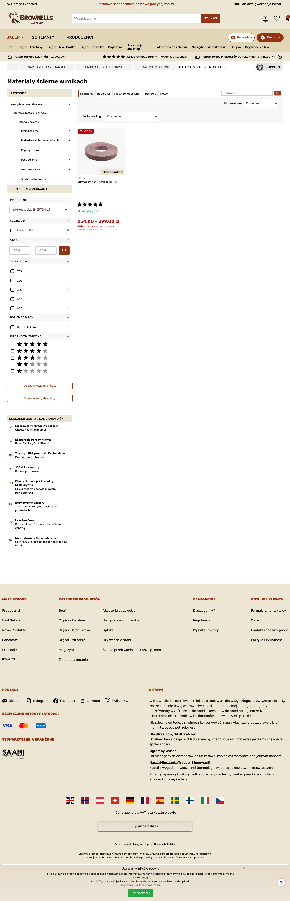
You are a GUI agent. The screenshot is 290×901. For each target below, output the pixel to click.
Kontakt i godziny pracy (269, 630)
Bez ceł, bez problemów (30, 457)
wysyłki (170, 813)
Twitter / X (116, 700)
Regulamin (201, 620)
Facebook (64, 700)
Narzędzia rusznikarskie (209, 47)
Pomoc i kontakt (21, 4)
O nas (255, 620)
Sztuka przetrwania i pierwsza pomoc (132, 650)
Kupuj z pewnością (27, 471)
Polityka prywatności (147, 885)
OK (64, 250)
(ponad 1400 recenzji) (157, 56)
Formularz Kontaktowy (268, 611)
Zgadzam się (140, 893)
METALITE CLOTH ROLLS (97, 182)
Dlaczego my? (204, 611)
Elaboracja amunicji (134, 47)
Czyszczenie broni (258, 47)
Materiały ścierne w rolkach (90, 229)
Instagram (37, 700)
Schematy (43, 37)
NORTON (82, 177)
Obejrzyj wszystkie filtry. (40, 386)
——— (277, 47)
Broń (9, 47)
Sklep (13, 37)
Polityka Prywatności (267, 640)
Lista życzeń (277, 18)
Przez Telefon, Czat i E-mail (32, 443)
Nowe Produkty (14, 630)
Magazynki (115, 47)
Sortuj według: (92, 116)
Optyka (236, 47)
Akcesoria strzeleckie (172, 47)
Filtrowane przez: (233, 103)
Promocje (273, 37)
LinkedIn (90, 700)
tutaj (145, 877)
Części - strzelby (92, 47)
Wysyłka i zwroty (206, 630)
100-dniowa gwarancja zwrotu (259, 4)
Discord (11, 701)
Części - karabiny (30, 47)
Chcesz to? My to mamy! (30, 429)
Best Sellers (11, 620)
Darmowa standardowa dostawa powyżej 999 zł (135, 4)
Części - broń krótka (61, 47)
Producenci (79, 37)
